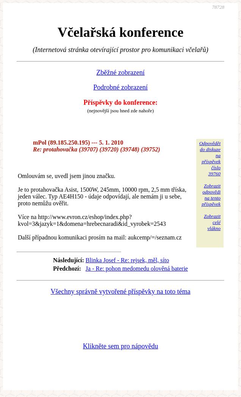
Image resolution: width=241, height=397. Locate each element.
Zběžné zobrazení (120, 72)
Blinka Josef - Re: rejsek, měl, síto (127, 260)
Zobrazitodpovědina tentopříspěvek (211, 195)
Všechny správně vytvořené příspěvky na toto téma (121, 291)
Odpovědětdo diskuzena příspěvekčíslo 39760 (210, 158)
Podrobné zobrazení (120, 87)
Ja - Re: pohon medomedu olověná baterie (137, 268)
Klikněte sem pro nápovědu (120, 346)
